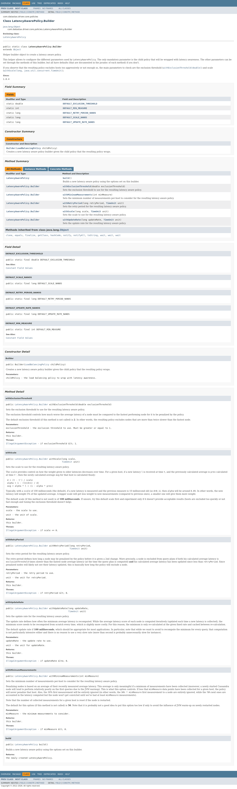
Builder (10, 148)
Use (33, 3)
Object (17, 49)
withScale (68, 211)
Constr (30, 12)
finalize (30, 235)
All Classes (65, 8)
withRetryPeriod (72, 203)
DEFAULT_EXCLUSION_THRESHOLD (80, 103)
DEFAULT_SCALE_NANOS (75, 117)
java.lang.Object (11, 27)
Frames (37, 8)
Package (16, 3)
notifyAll (79, 235)
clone (9, 235)
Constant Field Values (19, 268)
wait (102, 235)
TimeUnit (111, 203)
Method (40, 12)
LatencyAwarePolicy (14, 37)
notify (67, 235)
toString (93, 235)
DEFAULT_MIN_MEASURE (75, 108)
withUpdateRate (72, 220)
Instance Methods (35, 169)
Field (22, 12)
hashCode (55, 235)
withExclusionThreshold (77, 186)
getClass (43, 235)
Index (60, 3)
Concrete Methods (61, 169)
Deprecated (50, 3)
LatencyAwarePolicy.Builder (22, 186)
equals (19, 235)
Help (67, 3)
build (66, 178)
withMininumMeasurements (77, 194)
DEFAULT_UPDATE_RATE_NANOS (79, 122)
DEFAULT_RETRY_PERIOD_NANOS (79, 113)
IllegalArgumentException (21, 443)
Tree (39, 3)
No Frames (47, 8)
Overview (6, 3)
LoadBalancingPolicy (28, 148)
